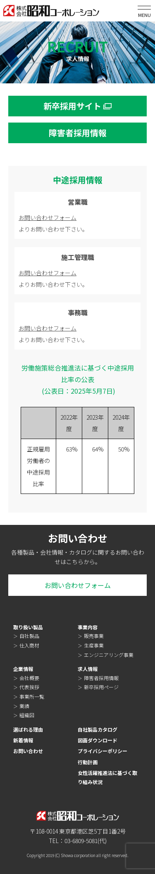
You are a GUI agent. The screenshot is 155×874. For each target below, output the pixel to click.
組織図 (26, 714)
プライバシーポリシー (102, 750)
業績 (24, 705)
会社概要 (29, 677)
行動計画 (88, 761)
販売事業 (94, 635)
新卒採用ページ (101, 686)
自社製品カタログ (97, 729)
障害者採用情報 (101, 677)
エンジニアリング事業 (109, 654)
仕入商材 (29, 645)
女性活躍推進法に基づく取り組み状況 (107, 777)
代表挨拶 (29, 686)
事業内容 (88, 627)
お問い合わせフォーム (47, 217)
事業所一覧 (31, 696)
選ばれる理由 (28, 729)
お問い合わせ (28, 750)
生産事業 (94, 645)
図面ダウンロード (97, 740)
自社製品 (29, 635)
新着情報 (23, 740)
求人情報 (88, 668)
